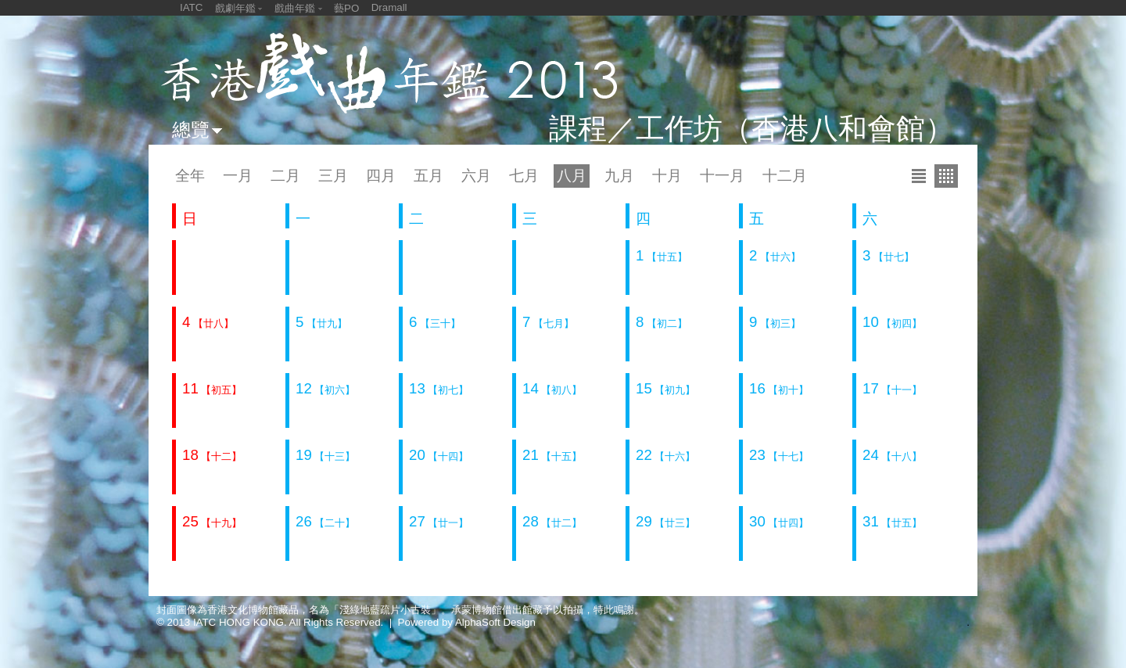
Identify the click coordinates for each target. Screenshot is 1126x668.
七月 (524, 175)
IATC (191, 7)
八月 (571, 175)
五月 (428, 175)
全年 (190, 175)
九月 (619, 175)
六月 (476, 175)
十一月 (722, 175)
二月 (285, 175)
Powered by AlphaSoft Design (467, 622)
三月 (333, 175)
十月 (667, 175)
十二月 (784, 175)
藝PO (346, 8)
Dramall (389, 7)
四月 (381, 175)
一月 (238, 175)
